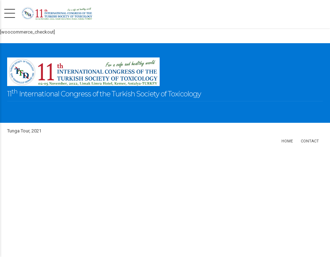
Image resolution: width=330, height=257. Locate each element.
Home (287, 141)
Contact (310, 141)
